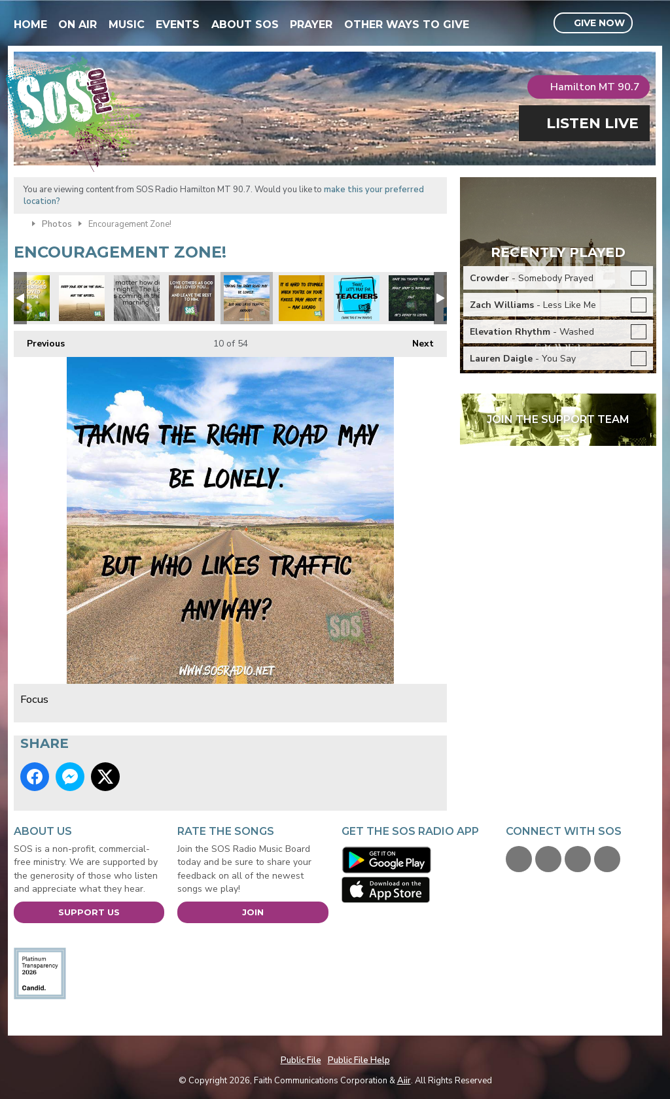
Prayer (311, 24)
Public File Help (359, 1060)
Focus (247, 298)
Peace (411, 298)
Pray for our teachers (356, 298)
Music (127, 24)
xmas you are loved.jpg (27, 298)
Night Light (137, 298)
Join (253, 912)
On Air (77, 24)
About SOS (245, 24)
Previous (39, 340)
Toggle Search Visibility (648, 23)
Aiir (404, 1081)
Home (30, 24)
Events (178, 24)
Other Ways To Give (406, 24)
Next (416, 340)
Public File (301, 1060)
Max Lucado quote (302, 298)
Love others (192, 298)
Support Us (89, 912)
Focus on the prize (82, 298)
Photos (57, 224)
